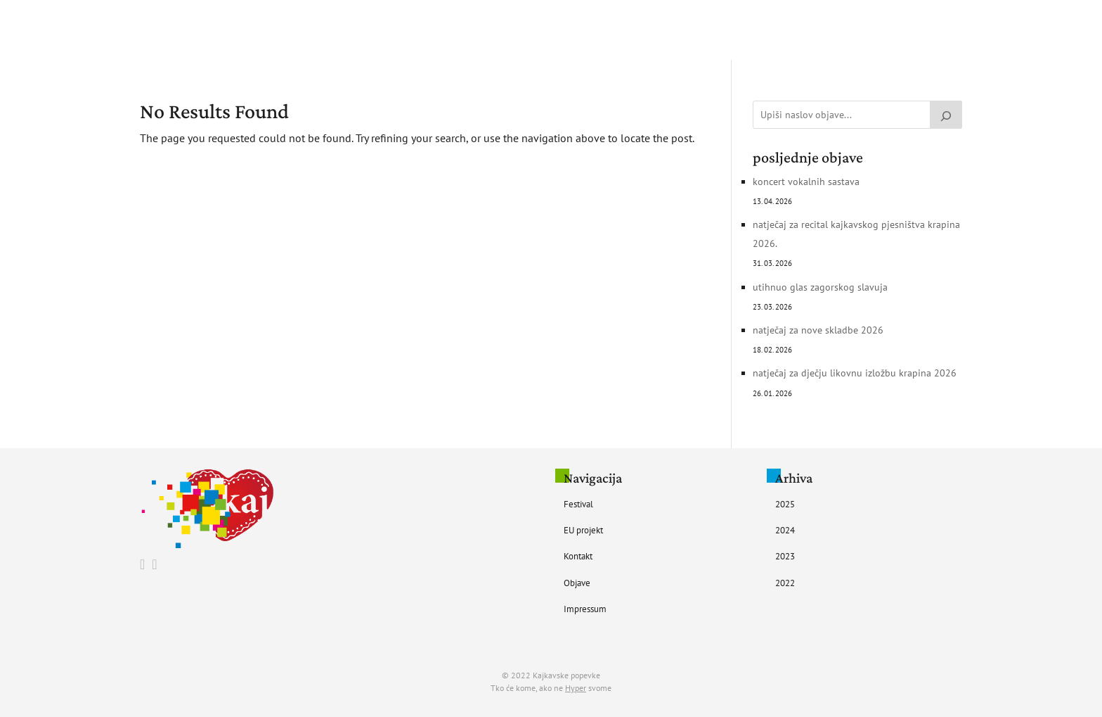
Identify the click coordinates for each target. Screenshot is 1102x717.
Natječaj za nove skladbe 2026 (818, 330)
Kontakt (602, 30)
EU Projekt (541, 30)
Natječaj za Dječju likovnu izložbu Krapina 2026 (855, 373)
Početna (426, 30)
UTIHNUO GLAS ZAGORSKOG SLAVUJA (820, 287)
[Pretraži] (946, 115)
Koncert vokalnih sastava (806, 181)
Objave (653, 30)
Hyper (575, 688)
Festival (480, 30)
